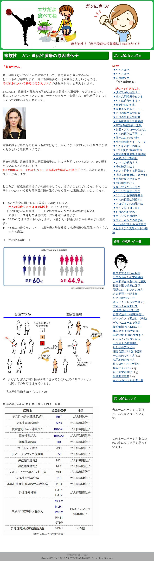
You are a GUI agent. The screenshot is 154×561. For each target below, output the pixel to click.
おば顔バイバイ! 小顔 (126, 310)
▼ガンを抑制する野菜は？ (129, 170)
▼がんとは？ (121, 69)
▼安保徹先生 (121, 78)
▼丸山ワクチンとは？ (126, 187)
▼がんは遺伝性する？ (126, 100)
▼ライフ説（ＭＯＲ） (126, 207)
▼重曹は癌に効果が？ (126, 179)
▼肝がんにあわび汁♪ (126, 137)
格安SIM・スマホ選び (126, 363)
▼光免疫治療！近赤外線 (128, 121)
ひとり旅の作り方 (124, 297)
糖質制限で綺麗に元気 (126, 285)
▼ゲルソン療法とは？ (126, 191)
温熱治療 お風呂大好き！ (128, 335)
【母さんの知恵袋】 (125, 343)
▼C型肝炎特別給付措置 (127, 150)
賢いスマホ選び (122, 372)
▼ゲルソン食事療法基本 (128, 195)
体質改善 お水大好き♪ (126, 330)
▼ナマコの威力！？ (125, 162)
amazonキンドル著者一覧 (128, 380)
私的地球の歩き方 (124, 359)
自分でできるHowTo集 (126, 273)
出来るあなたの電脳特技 (128, 277)
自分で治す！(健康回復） (128, 314)
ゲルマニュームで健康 (126, 322)
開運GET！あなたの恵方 (128, 289)
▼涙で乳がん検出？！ (126, 92)
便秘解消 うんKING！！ (127, 326)
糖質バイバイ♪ (122, 368)
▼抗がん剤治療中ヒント (128, 96)
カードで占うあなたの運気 (129, 281)
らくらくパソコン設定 (126, 339)
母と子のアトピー (124, 347)
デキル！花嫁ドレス (125, 306)
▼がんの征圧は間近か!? (127, 199)
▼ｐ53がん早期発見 (125, 158)
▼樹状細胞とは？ (124, 183)
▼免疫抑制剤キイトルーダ (129, 141)
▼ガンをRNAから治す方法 (129, 224)
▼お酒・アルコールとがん (129, 129)
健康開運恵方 (121, 376)
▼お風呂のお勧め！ (125, 211)
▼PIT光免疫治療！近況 (127, 125)
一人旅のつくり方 (124, 355)
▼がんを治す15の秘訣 (126, 146)
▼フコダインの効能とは (128, 203)
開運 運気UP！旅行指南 (127, 351)
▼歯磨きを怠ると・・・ (128, 108)
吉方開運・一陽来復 (125, 293)
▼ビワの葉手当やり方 (126, 113)
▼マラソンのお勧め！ (126, 216)
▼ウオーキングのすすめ (128, 220)
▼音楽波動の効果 (124, 104)
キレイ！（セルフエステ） (129, 302)
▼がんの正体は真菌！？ (128, 133)
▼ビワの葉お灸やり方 (126, 117)
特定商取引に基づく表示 (77, 555)
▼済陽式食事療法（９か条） (131, 174)
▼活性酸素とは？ (124, 166)
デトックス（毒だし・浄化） (131, 318)
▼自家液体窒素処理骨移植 (129, 154)
